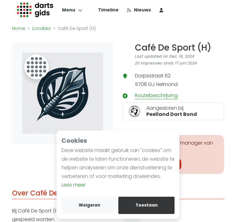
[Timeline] (104, 10)
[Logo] (35, 10)
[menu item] (161, 10)
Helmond (167, 84)
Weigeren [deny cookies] (89, 205)
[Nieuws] (139, 10)
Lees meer (73, 184)
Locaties (41, 28)
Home (18, 28)
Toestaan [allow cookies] (147, 205)
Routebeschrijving (156, 95)
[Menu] (72, 10)
